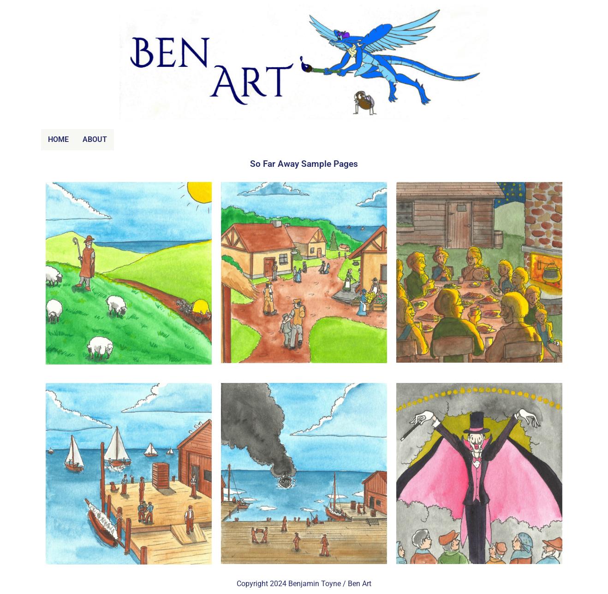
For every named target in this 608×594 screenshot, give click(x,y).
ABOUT (95, 139)
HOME (58, 139)
